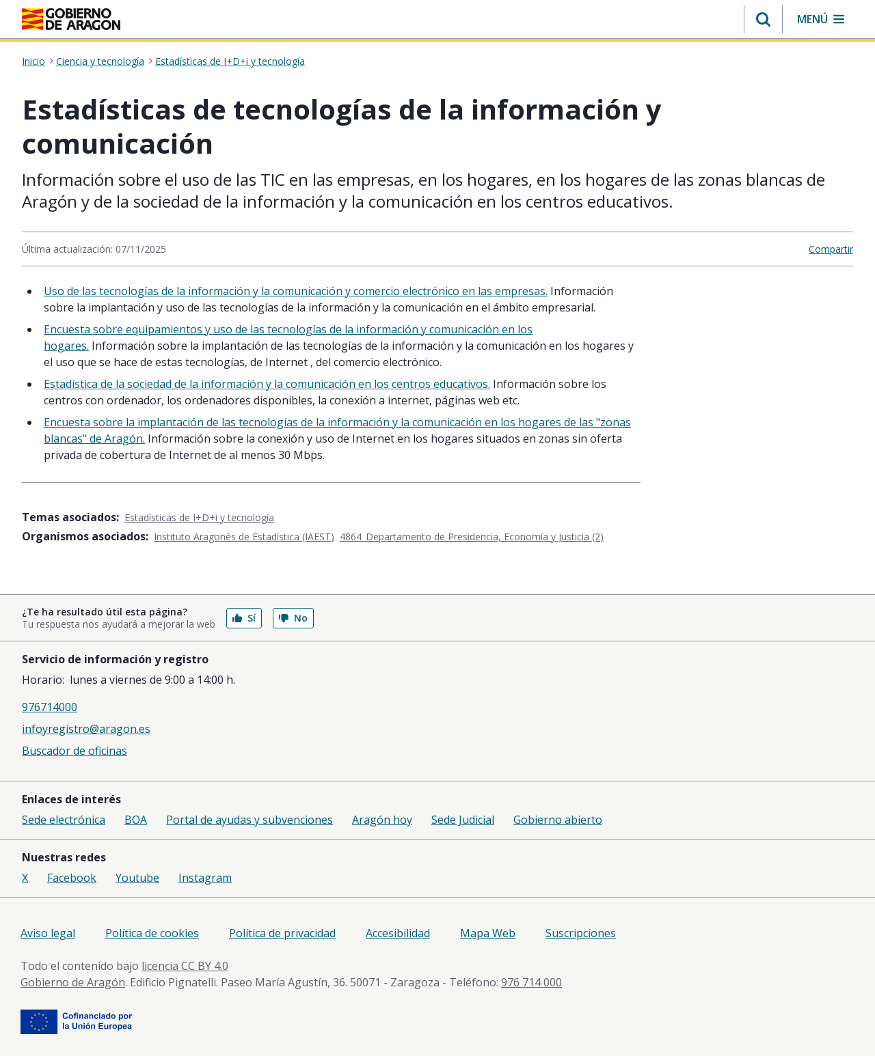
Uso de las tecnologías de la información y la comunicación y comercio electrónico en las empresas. (296, 290)
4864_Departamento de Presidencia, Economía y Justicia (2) (472, 536)
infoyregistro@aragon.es (86, 728)
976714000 (49, 706)
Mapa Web (487, 933)
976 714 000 (531, 982)
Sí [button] (244, 617)
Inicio (33, 61)
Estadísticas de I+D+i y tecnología (230, 61)
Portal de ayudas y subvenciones (249, 819)
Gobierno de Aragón (73, 982)
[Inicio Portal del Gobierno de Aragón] (71, 19)
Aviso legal (48, 933)
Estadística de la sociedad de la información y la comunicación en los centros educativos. (267, 383)
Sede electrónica (63, 819)
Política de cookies (152, 933)
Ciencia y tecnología (100, 61)
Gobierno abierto (557, 819)
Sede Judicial (462, 819)
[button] (763, 19)
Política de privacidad (282, 933)
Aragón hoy (382, 819)
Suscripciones (581, 933)
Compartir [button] (831, 248)
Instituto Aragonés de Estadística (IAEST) (244, 536)
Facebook (71, 877)
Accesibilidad (398, 933)
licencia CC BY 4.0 (185, 965)
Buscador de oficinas (74, 750)
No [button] (293, 617)
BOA (135, 819)
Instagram (205, 877)
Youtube (137, 877)
